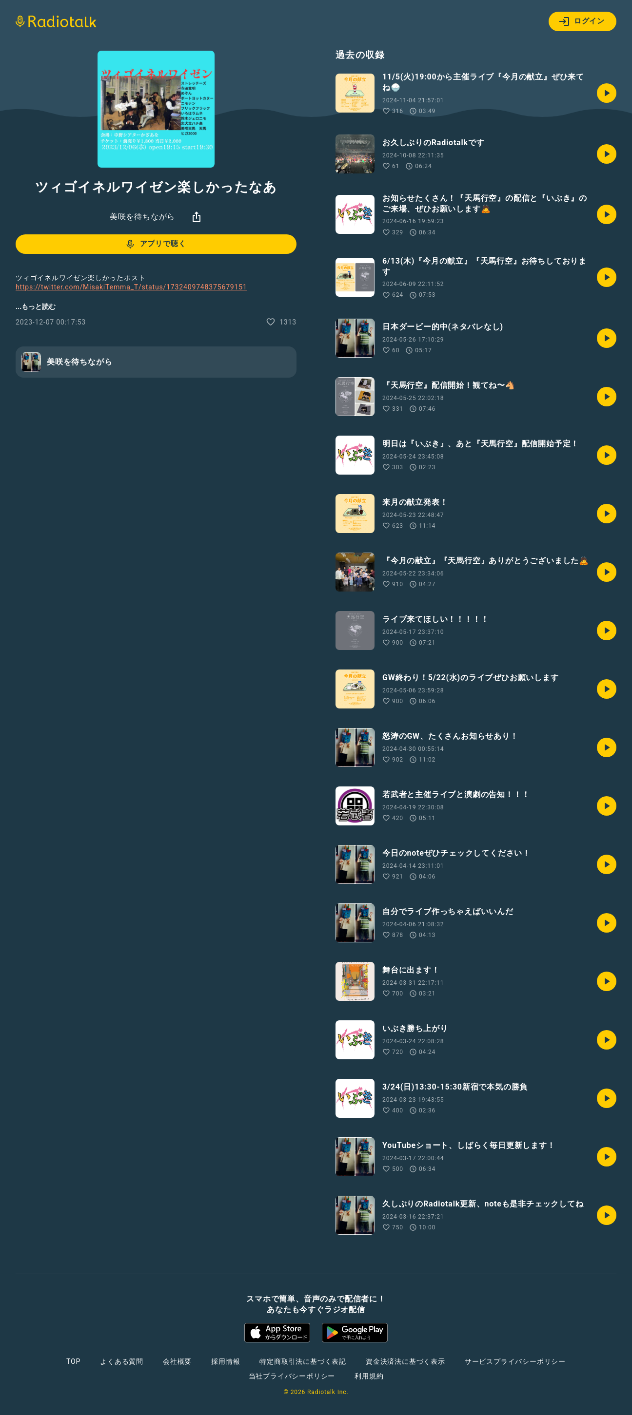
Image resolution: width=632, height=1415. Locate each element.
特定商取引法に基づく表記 (302, 1361)
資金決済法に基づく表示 (405, 1361)
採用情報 (225, 1361)
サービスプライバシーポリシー (515, 1361)
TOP (73, 1361)
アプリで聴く (155, 244)
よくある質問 (121, 1361)
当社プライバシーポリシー (292, 1376)
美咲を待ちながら (142, 216)
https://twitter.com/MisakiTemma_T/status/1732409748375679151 (131, 287)
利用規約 (369, 1376)
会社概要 (177, 1361)
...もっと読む (36, 306)
